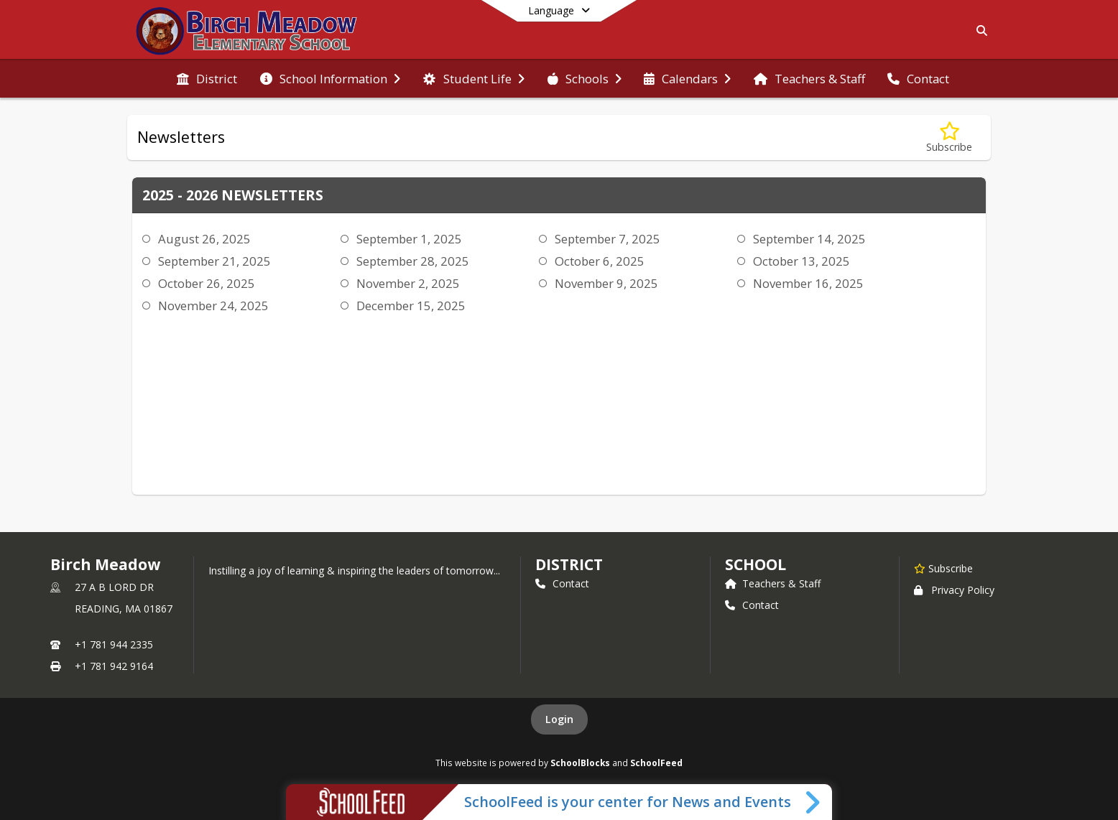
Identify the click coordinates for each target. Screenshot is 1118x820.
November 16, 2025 (808, 283)
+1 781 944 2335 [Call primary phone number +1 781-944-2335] (114, 644)
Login (559, 719)
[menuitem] (207, 79)
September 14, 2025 (809, 238)
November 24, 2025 (213, 305)
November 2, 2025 (408, 283)
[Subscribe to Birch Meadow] (943, 568)
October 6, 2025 (600, 261)
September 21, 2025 (214, 261)
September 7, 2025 (607, 238)
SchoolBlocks (580, 762)
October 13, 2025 (801, 261)
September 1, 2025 (409, 238)
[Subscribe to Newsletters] (949, 137)
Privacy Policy (954, 590)
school (755, 564)
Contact (562, 583)
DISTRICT (569, 564)
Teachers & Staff (773, 583)
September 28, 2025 (412, 261)
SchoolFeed (656, 762)
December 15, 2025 (411, 305)
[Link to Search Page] (979, 30)
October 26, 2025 (206, 283)
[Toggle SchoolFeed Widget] (814, 802)
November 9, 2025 (606, 283)
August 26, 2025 (204, 238)
